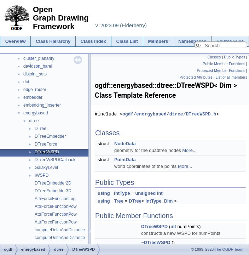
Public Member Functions (224, 64)
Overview (15, 41)
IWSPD (41, 175)
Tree (118, 201)
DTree (40, 128)
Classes (214, 57)
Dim (168, 201)
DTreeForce (46, 144)
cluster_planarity (38, 58)
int (160, 193)
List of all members (231, 77)
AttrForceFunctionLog (55, 198)
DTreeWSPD (47, 151)
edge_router (34, 89)
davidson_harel (37, 66)
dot (26, 81)
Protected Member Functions (221, 70)
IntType (122, 193)
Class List (127, 41)
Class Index (93, 41)
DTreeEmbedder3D (53, 190)
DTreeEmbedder (50, 136)
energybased (35, 112)
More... (189, 150)
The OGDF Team (229, 249)
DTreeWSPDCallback (55, 159)
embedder (32, 97)
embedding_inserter (42, 105)
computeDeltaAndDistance (60, 229)
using (104, 193)
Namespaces (192, 41)
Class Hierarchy (53, 41)
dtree (34, 120)
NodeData (125, 143)
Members (158, 41)
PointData (125, 159)
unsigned (145, 193)
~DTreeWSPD (155, 242)
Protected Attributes (196, 77)
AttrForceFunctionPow (56, 206)
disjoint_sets (35, 74)
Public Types (234, 57)
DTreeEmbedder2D (53, 183)
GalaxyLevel (46, 167)
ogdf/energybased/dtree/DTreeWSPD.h (169, 114)
